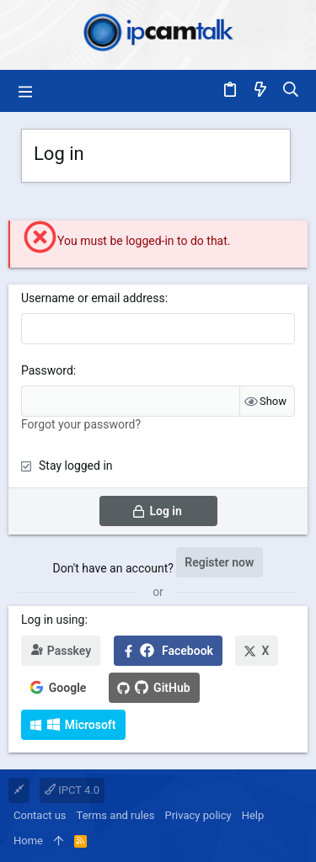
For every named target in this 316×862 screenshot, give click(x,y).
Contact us (40, 815)
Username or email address (93, 298)
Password (47, 370)
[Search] (291, 90)
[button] (25, 91)
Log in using (52, 619)
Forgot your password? (81, 424)
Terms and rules (116, 815)
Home (28, 840)
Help (253, 815)
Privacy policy (197, 815)
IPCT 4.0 (72, 790)
